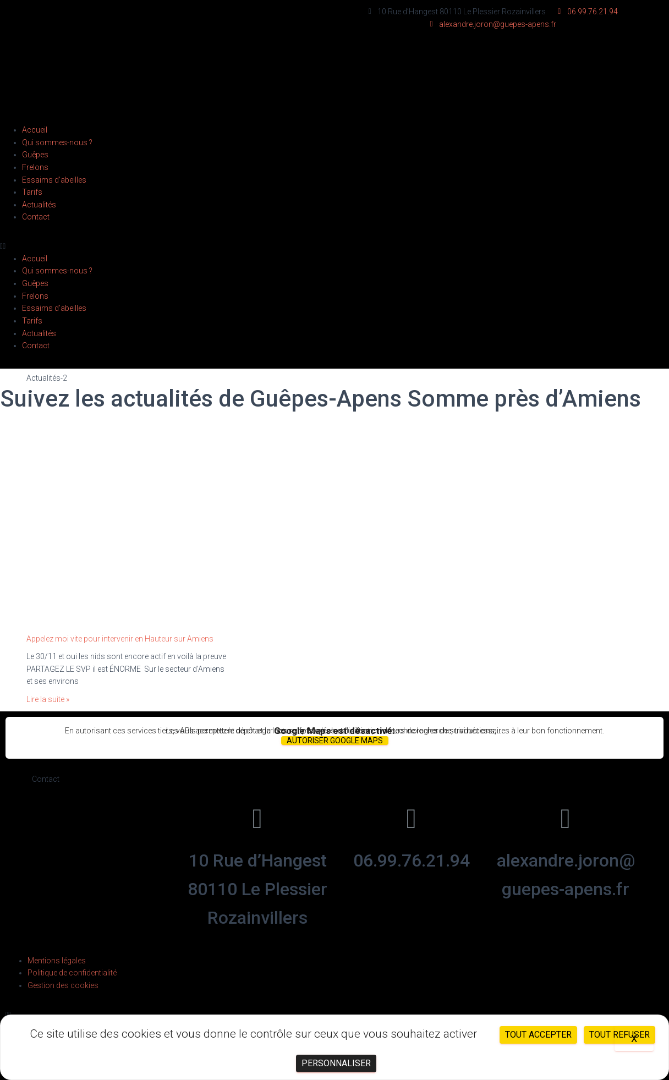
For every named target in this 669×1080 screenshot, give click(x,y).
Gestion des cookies (63, 985)
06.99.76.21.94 (411, 860)
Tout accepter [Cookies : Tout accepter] (538, 1034)
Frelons (35, 167)
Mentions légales (57, 960)
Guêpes (35, 154)
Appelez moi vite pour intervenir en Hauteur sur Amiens (119, 638)
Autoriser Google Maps (335, 740)
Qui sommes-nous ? (57, 142)
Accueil (34, 129)
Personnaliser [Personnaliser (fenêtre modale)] (336, 1063)
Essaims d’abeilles (54, 180)
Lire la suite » (47, 699)
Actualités (39, 204)
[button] (334, 246)
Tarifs (32, 192)
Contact (36, 216)
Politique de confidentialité (72, 972)
